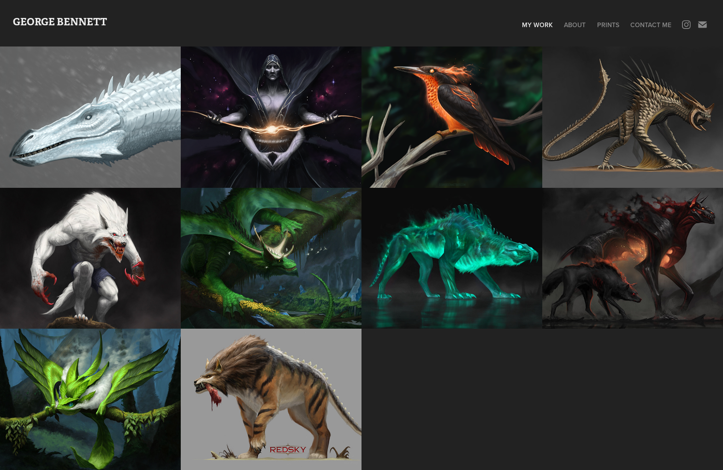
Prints (608, 24)
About (575, 24)
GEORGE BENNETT (60, 21)
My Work (537, 24)
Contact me (650, 24)
